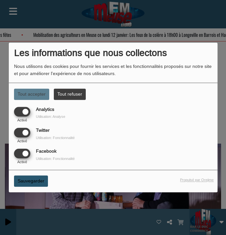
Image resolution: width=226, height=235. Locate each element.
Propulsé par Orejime (197, 180)
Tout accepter (32, 94)
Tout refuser (69, 94)
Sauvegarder (31, 181)
